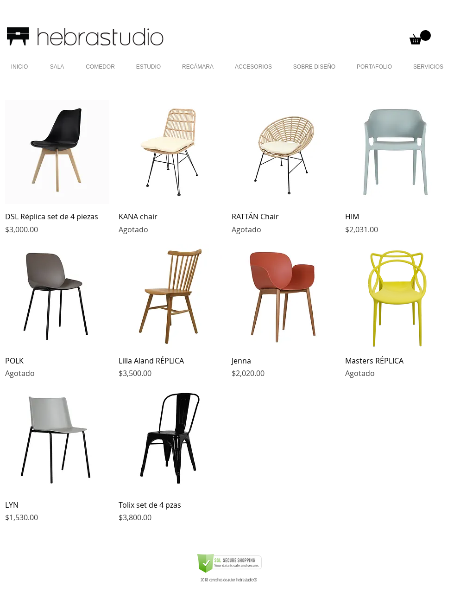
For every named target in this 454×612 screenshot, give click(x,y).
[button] (420, 37)
